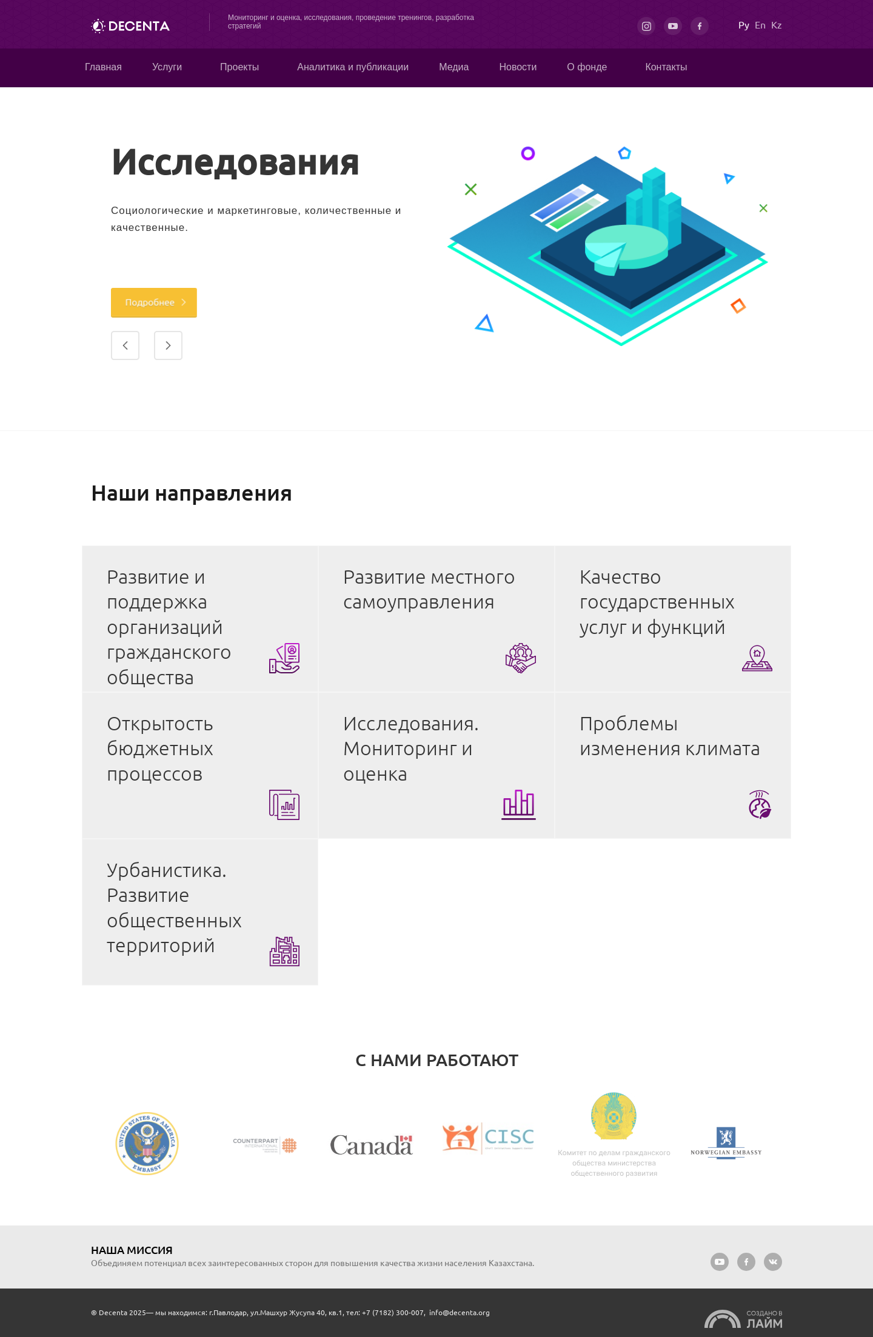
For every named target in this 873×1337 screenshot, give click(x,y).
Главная (103, 67)
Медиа (454, 67)
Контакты (666, 67)
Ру (743, 24)
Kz (776, 24)
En (760, 24)
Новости (518, 67)
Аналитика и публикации (353, 67)
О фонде (587, 67)
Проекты (239, 67)
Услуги (167, 67)
